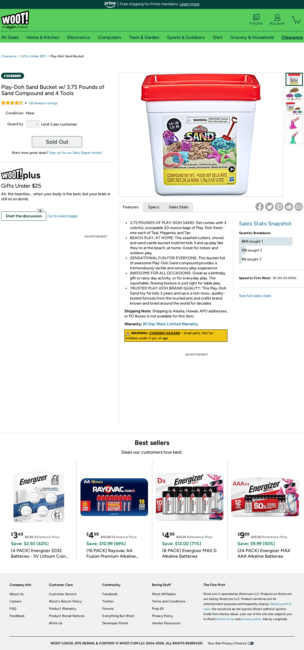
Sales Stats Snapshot (265, 223)
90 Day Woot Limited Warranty (170, 324)
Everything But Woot (118, 616)
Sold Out (57, 141)
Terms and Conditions (169, 601)
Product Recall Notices (67, 616)
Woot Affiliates (164, 594)
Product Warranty (62, 609)
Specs (153, 207)
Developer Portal (115, 623)
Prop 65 (158, 609)
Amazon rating (43, 103)
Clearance (9, 56)
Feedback (17, 616)
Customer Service (63, 594)
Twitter (108, 601)
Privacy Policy (162, 616)
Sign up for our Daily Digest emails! (76, 153)
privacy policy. (251, 619)
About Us (17, 594)
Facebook (109, 594)
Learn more (190, 4)
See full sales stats (255, 295)
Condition (14, 113)
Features (131, 207)
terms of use (225, 619)
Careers (16, 601)
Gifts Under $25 (33, 56)
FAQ (13, 609)
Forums (256, 20)
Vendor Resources (166, 623)
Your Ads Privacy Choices (227, 643)
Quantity (15, 124)
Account (277, 20)
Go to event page (63, 216)
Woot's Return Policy (65, 601)
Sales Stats (178, 207)
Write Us (55, 623)
